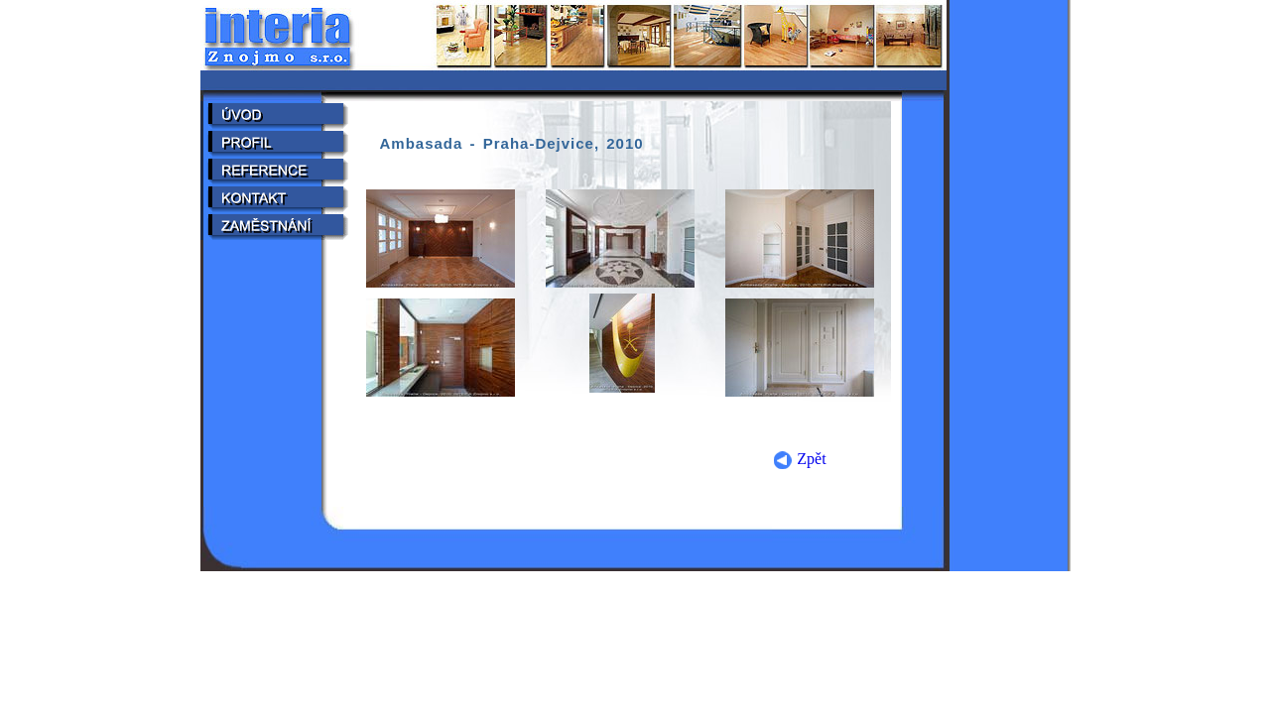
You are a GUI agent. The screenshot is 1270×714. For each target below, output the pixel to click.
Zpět (799, 458)
